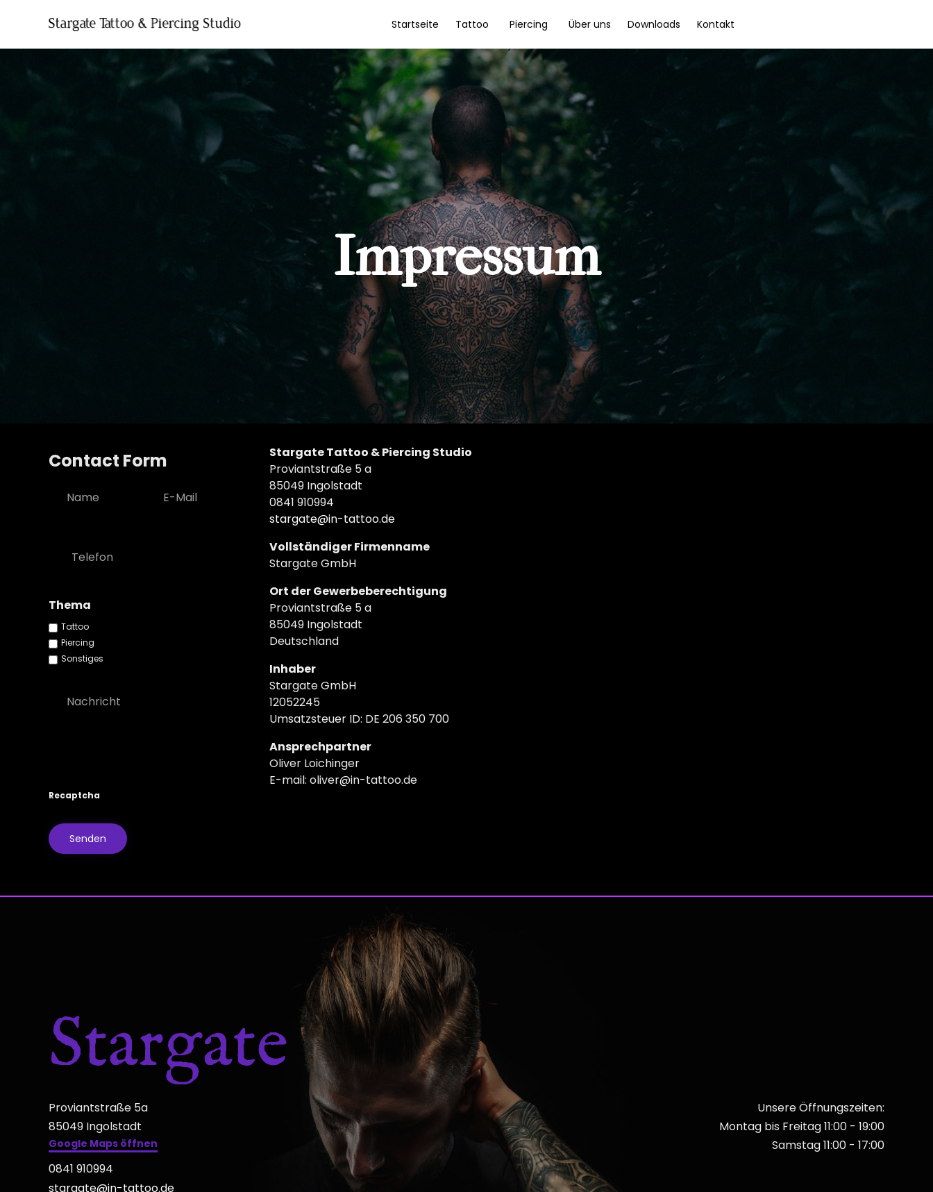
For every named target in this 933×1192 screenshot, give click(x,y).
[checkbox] (53, 627)
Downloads (654, 24)
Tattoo (472, 24)
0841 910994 (81, 1169)
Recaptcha (74, 795)
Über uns (590, 24)
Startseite (415, 24)
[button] (103, 1145)
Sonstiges (82, 658)
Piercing (529, 24)
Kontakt (715, 24)
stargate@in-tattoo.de (332, 519)
